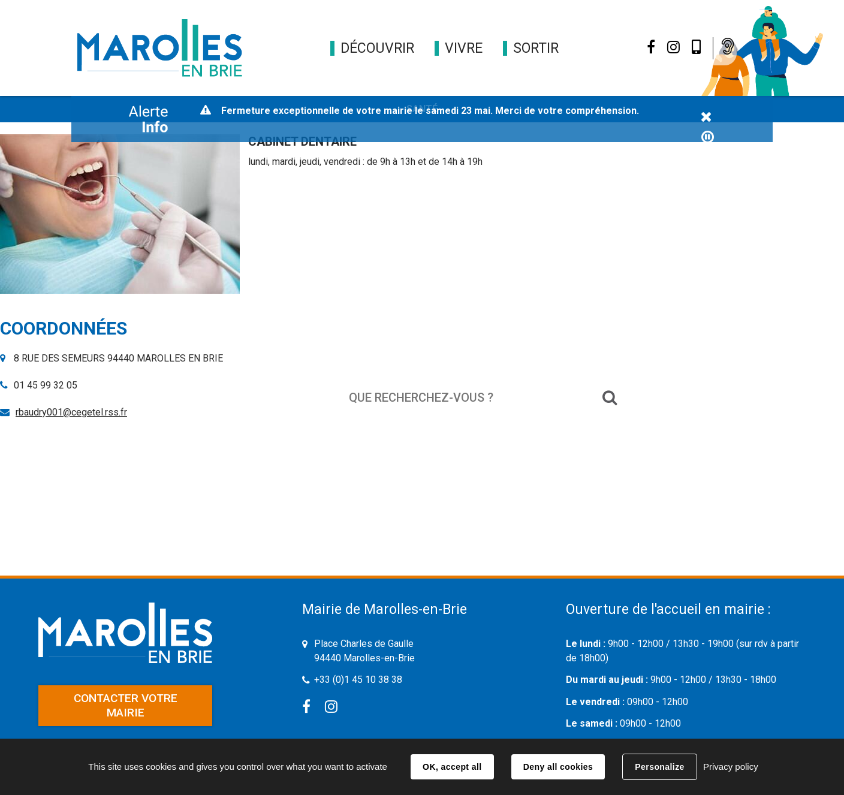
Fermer (706, 117)
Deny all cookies (558, 767)
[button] (377, 48)
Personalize (659, 767)
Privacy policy (730, 766)
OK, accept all (452, 767)
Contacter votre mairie (125, 705)
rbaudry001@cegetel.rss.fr (71, 412)
